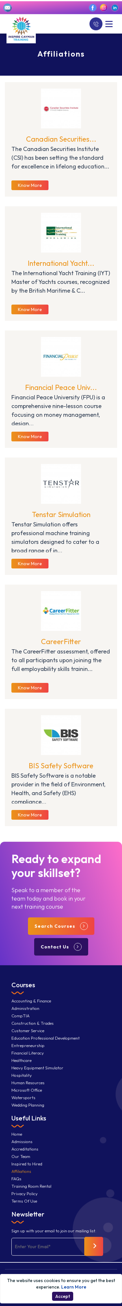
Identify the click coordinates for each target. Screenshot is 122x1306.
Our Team (20, 1161)
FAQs (16, 1184)
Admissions (22, 1146)
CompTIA (20, 1021)
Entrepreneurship (28, 1050)
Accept (62, 1296)
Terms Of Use (24, 1206)
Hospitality (21, 1080)
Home (16, 1139)
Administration (25, 1013)
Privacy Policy (24, 1198)
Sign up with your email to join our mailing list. (53, 1235)
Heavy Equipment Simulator (37, 1073)
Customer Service (27, 1035)
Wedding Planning (27, 1110)
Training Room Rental (31, 1191)
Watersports (23, 1102)
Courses (23, 990)
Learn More (73, 1287)
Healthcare (21, 1065)
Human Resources (28, 1087)
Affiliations (21, 1176)
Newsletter (27, 1219)
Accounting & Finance (31, 1006)
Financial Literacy (27, 1058)
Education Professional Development (45, 1043)
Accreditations (24, 1154)
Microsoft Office (26, 1095)
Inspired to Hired (26, 1169)
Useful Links (28, 1123)
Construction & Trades (32, 1028)
